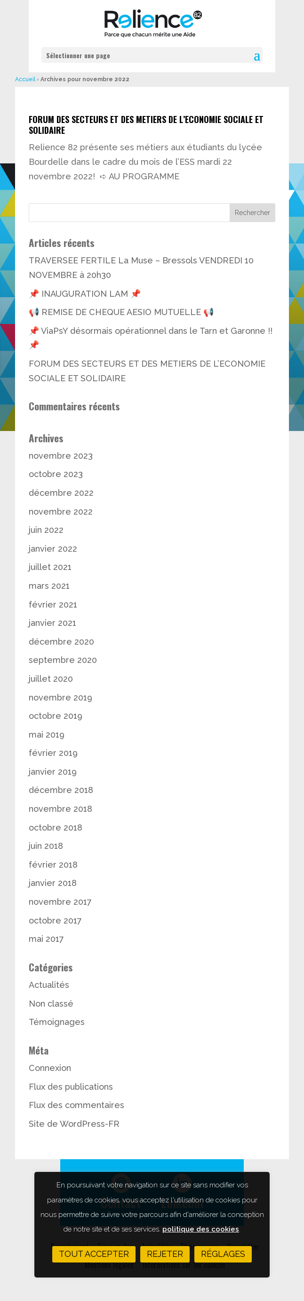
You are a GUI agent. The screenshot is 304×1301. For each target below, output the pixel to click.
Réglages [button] (223, 1254)
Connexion (50, 1068)
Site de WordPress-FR (74, 1124)
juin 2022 (46, 530)
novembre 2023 (61, 456)
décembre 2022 (61, 493)
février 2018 (53, 865)
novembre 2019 (60, 697)
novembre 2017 (60, 902)
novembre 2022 (61, 511)
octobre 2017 (55, 920)
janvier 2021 (52, 623)
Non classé (51, 1003)
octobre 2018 (55, 827)
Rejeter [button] (165, 1254)
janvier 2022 (53, 549)
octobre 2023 (56, 474)
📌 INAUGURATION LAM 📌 (85, 294)
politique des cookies (200, 1229)
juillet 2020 (51, 679)
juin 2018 (46, 846)
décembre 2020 (61, 642)
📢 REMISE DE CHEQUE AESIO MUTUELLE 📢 (121, 312)
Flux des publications (71, 1087)
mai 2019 (46, 734)
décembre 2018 (61, 790)
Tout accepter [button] (94, 1254)
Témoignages (57, 1022)
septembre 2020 (63, 660)
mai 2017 (46, 939)
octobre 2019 (55, 716)
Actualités (49, 985)
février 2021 (53, 604)
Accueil (25, 79)
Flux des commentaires (76, 1105)
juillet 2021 (50, 567)
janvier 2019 (53, 772)
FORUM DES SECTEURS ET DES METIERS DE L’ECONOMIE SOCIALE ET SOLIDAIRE (146, 124)
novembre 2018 (60, 809)
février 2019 (53, 753)
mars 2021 (49, 586)
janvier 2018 (53, 883)
